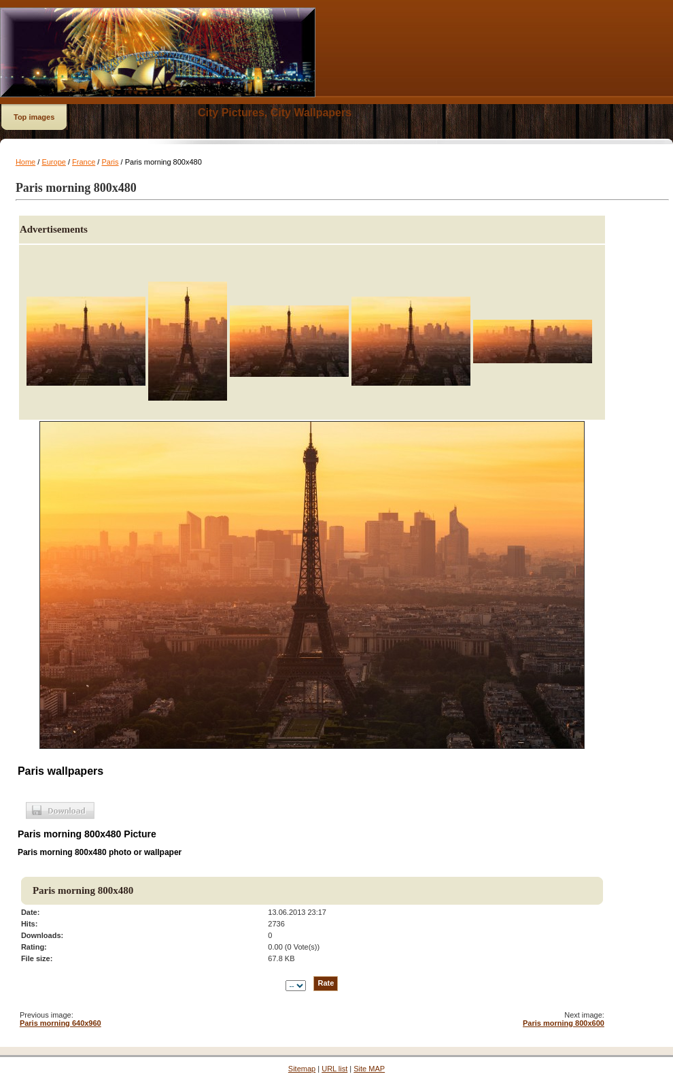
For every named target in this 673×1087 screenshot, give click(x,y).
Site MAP (369, 1069)
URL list (334, 1069)
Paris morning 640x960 (60, 1023)
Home (25, 162)
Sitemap (301, 1069)
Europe (53, 162)
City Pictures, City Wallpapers (274, 112)
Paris (109, 162)
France (83, 162)
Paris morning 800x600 (563, 1023)
